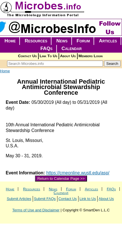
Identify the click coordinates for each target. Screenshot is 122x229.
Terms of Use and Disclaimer (35, 210)
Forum (83, 41)
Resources (36, 41)
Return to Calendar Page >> (61, 178)
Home (10, 41)
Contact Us (27, 56)
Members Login (90, 56)
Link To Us (48, 56)
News (62, 41)
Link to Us (87, 199)
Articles (108, 41)
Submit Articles (19, 199)
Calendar (71, 48)
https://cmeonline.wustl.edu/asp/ (77, 172)
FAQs (46, 48)
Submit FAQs (45, 199)
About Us (68, 56)
